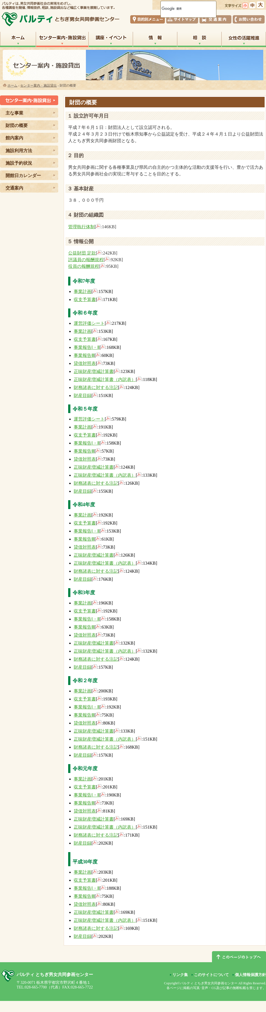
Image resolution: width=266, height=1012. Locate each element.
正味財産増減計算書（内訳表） (105, 379)
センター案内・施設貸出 (38, 85)
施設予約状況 (19, 163)
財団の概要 (17, 125)
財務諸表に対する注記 (96, 387)
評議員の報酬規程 (86, 259)
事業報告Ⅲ (84, 355)
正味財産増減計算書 (94, 371)
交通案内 (14, 188)
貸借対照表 (85, 363)
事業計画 (82, 291)
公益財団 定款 (82, 253)
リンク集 (180, 975)
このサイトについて (211, 975)
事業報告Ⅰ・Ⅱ (86, 347)
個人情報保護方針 (250, 975)
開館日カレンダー (23, 175)
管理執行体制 (81, 226)
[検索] (181, 8)
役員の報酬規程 (83, 266)
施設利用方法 (19, 150)
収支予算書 (85, 299)
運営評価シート (89, 323)
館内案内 (14, 138)
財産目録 (82, 395)
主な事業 (14, 113)
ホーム (12, 85)
